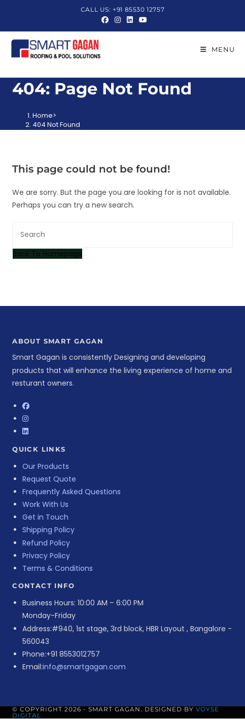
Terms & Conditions (57, 568)
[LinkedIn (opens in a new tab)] (130, 19)
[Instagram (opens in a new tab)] (118, 19)
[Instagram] (25, 419)
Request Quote (49, 479)
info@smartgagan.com (84, 667)
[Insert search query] (122, 235)
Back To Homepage (47, 254)
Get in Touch (45, 517)
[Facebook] (25, 406)
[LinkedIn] (25, 431)
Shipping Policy (48, 530)
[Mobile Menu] (217, 49)
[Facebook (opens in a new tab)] (105, 19)
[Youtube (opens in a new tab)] (141, 19)
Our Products (45, 466)
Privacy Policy (46, 556)
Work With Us (45, 504)
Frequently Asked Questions (71, 492)
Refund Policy (46, 543)
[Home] (42, 115)
